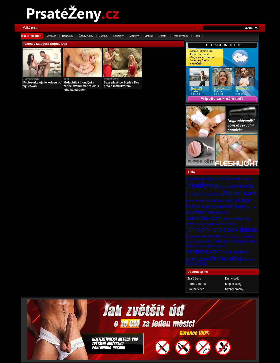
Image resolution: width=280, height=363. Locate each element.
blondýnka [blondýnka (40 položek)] (202, 185)
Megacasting (233, 284)
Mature (148, 35)
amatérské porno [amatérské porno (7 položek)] (217, 178)
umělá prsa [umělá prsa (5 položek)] (240, 241)
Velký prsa (30, 27)
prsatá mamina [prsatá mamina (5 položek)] (206, 223)
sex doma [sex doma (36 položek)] (242, 229)
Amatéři (51, 35)
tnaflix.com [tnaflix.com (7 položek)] (221, 241)
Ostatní (163, 35)
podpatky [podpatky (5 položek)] (223, 212)
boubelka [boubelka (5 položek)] (226, 186)
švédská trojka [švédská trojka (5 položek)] (197, 264)
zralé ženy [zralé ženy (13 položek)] (197, 258)
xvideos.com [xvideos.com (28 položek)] (204, 251)
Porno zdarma (197, 284)
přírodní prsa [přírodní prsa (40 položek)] (206, 229)
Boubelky (67, 35)
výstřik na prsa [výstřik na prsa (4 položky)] (216, 246)
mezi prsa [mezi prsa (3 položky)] (252, 207)
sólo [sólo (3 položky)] (194, 241)
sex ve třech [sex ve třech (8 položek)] (212, 236)
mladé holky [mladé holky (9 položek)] (203, 212)
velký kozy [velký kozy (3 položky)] (200, 245)
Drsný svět (232, 278)
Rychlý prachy (234, 289)
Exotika (103, 35)
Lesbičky (118, 35)
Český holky (86, 35)
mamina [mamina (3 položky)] (199, 200)
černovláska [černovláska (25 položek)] (226, 258)
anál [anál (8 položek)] (236, 178)
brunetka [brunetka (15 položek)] (244, 186)
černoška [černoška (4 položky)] (249, 259)
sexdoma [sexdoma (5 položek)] (193, 236)
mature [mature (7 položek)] (231, 200)
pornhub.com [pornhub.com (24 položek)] (204, 218)
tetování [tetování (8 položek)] (204, 241)
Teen (197, 35)
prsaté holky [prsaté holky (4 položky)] (226, 223)
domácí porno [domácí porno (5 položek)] (210, 194)
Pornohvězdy (180, 35)
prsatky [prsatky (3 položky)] (190, 223)
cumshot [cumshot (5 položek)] (192, 194)
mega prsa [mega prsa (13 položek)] (209, 206)
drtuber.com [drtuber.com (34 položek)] (239, 193)
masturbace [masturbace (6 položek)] (214, 200)
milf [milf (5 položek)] (188, 212)
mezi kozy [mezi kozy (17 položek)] (234, 206)
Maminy (134, 35)
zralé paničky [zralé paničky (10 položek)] (235, 251)
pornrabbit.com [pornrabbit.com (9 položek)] (237, 218)
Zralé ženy (194, 278)
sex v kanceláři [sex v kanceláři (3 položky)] (231, 236)
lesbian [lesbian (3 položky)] (190, 200)
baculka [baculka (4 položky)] (246, 179)
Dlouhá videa (196, 289)
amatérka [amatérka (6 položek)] (194, 179)
